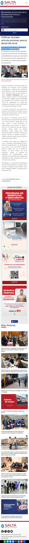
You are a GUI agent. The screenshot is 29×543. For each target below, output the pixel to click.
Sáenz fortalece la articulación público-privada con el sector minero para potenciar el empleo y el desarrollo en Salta (14, 475)
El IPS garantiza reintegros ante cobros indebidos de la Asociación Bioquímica (11, 516)
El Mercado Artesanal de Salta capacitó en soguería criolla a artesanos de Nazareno (12, 432)
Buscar (14, 33)
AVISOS (14, 321)
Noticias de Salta (22, 47)
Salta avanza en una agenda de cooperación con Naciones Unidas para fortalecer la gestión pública (14, 350)
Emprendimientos (6, 49)
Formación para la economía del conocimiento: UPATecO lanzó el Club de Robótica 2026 (13, 496)
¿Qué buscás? (5, 27)
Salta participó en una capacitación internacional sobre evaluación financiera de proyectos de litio (14, 370)
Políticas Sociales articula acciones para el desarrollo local (14, 40)
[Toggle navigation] (26, 2)
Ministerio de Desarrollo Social (9, 47)
